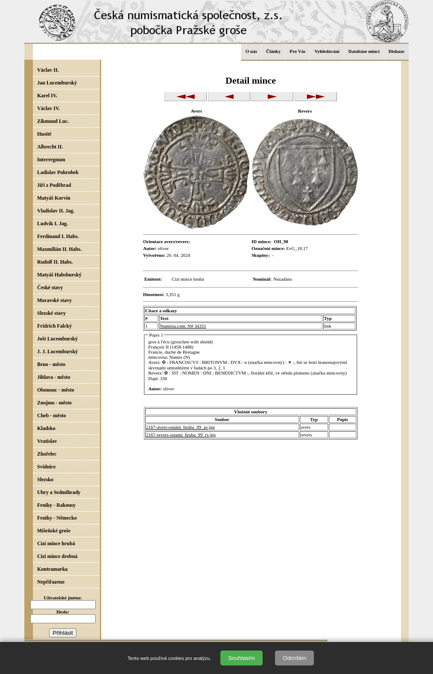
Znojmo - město (54, 403)
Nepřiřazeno (50, 582)
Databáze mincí (364, 51)
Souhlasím (241, 658)
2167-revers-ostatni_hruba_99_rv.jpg (181, 434)
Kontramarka (52, 569)
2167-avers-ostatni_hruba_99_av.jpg (180, 427)
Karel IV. (47, 96)
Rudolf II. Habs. (55, 262)
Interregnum (51, 160)
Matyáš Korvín (53, 198)
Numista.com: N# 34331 (183, 325)
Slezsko (45, 479)
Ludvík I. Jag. (52, 224)
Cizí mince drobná (57, 556)
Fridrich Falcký (54, 326)
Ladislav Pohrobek (58, 172)
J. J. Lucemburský (57, 351)
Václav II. (48, 70)
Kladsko (46, 428)
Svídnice (46, 467)
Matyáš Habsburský (59, 275)
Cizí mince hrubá (56, 543)
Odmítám (294, 658)
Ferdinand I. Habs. (58, 236)
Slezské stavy (51, 313)
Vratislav (47, 441)
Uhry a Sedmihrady (58, 492)
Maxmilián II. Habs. (59, 249)
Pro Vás (297, 51)
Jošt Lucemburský (57, 339)
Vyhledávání (326, 51)
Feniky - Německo (57, 518)
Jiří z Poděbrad (54, 185)
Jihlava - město (53, 377)
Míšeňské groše (53, 531)
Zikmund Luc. (53, 121)
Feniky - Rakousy (56, 505)
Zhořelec (46, 454)
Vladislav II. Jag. (55, 211)
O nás (251, 51)
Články (273, 51)
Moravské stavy (54, 300)
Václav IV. (48, 108)
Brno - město (51, 364)
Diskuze (396, 51)
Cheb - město (51, 415)
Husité (44, 134)
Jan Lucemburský (57, 83)
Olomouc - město (55, 390)
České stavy (50, 288)
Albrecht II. (50, 147)
